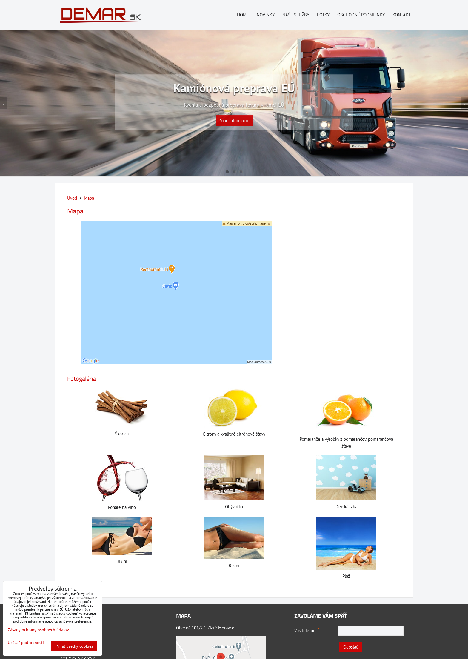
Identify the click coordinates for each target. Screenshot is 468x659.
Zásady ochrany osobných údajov (38, 629)
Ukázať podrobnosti (26, 642)
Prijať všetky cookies (74, 646)
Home (243, 15)
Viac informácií (234, 116)
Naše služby (295, 15)
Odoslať (350, 647)
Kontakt (401, 15)
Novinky (266, 15)
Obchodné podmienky (361, 15)
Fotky (323, 15)
